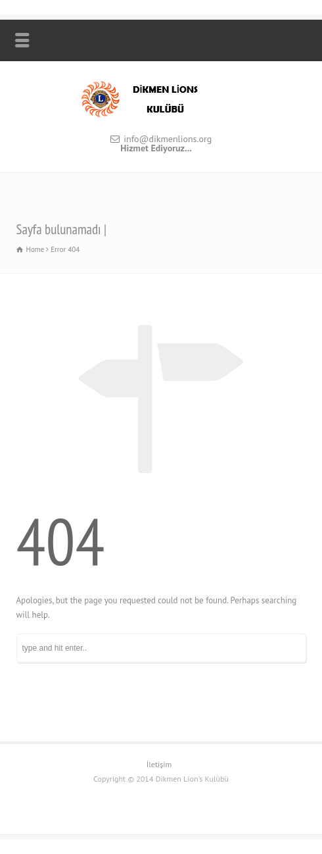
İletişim (159, 764)
